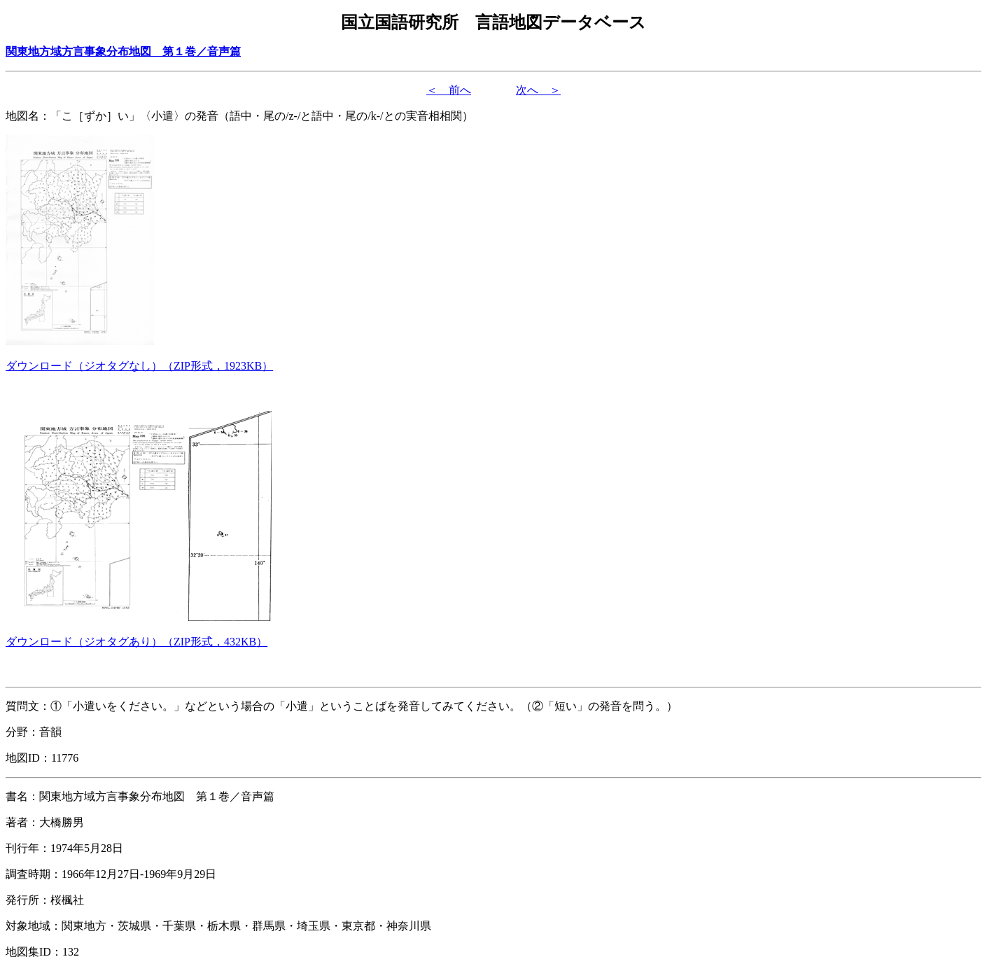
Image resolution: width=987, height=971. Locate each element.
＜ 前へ (448, 90)
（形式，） (139, 366)
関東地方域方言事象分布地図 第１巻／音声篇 (123, 51)
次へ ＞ (538, 90)
